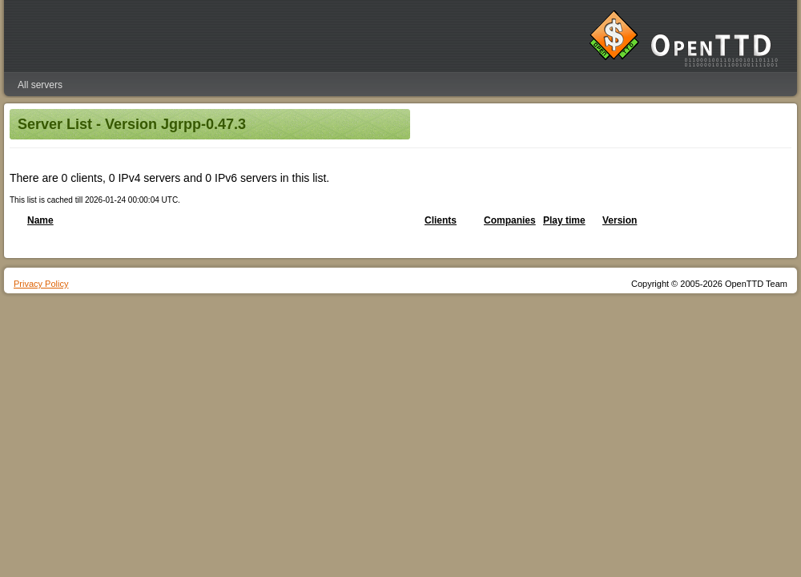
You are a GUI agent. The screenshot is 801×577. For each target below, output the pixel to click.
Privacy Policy (41, 283)
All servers (40, 85)
